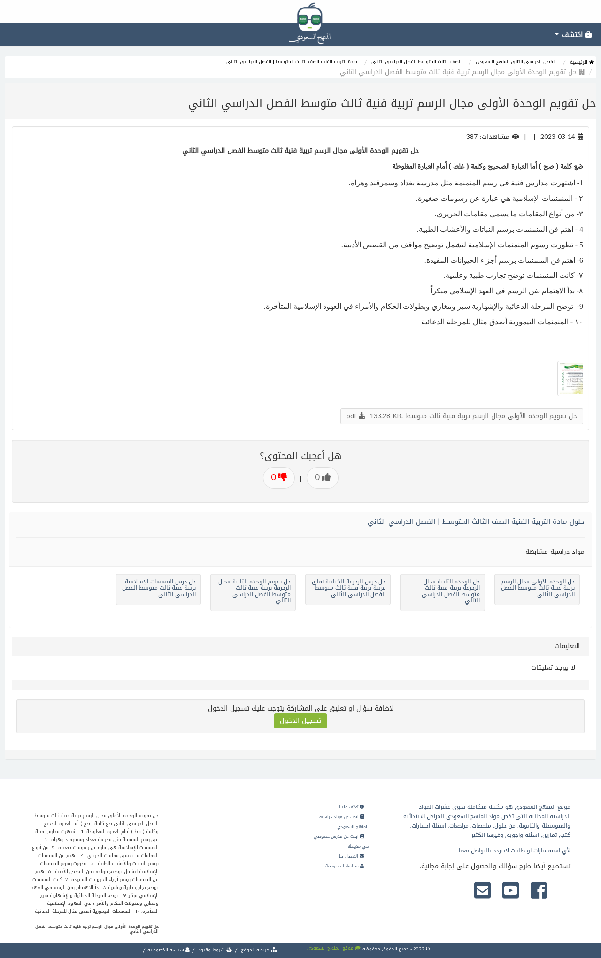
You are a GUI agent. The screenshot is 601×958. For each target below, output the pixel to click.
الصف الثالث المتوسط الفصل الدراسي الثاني (416, 61)
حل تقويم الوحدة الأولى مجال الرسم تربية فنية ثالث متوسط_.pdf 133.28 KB (462, 416)
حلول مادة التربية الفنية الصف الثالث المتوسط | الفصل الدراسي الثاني (476, 521)
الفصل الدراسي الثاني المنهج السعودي (516, 61)
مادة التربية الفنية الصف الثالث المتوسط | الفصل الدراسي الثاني (291, 61)
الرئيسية (582, 62)
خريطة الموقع (258, 949)
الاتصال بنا (351, 856)
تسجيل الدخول (300, 720)
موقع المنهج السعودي (334, 947)
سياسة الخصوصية (344, 866)
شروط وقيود (214, 949)
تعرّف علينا (351, 807)
